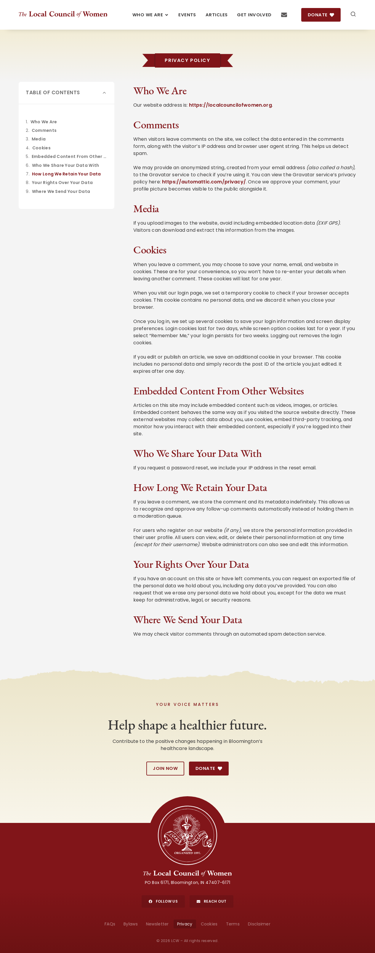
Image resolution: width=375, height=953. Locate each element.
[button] (104, 92)
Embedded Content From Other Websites (69, 156)
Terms (233, 924)
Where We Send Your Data (61, 191)
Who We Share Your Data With (65, 165)
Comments (44, 130)
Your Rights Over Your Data (62, 183)
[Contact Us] (284, 15)
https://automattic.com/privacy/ (204, 181)
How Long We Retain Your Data (66, 174)
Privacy (185, 924)
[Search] (353, 15)
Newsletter (157, 924)
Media (39, 139)
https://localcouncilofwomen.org (230, 105)
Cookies (41, 148)
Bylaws (131, 924)
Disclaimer (259, 924)
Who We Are (44, 122)
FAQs (110, 924)
